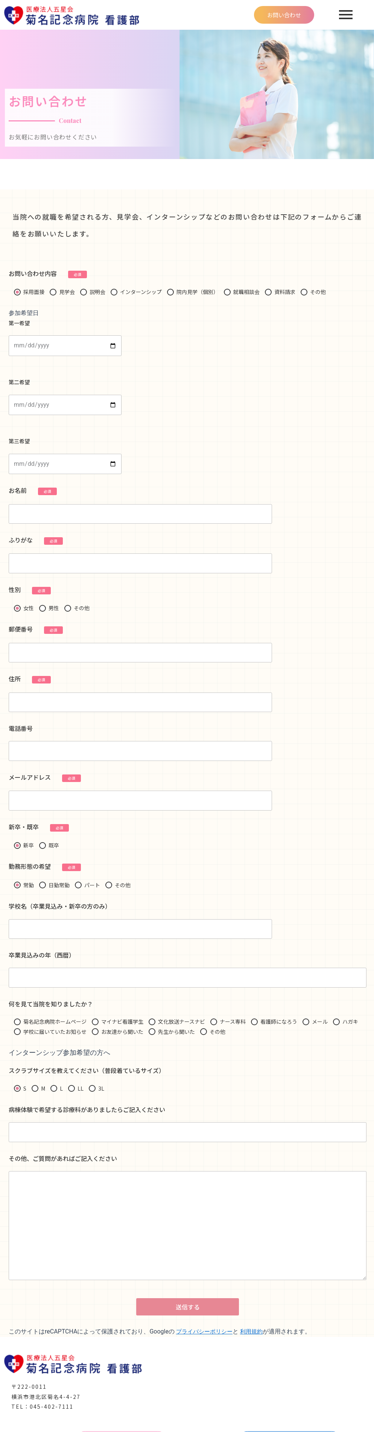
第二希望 (65, 396)
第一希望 (65, 337)
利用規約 (256, 1342)
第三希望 (65, 455)
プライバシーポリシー (206, 1342)
